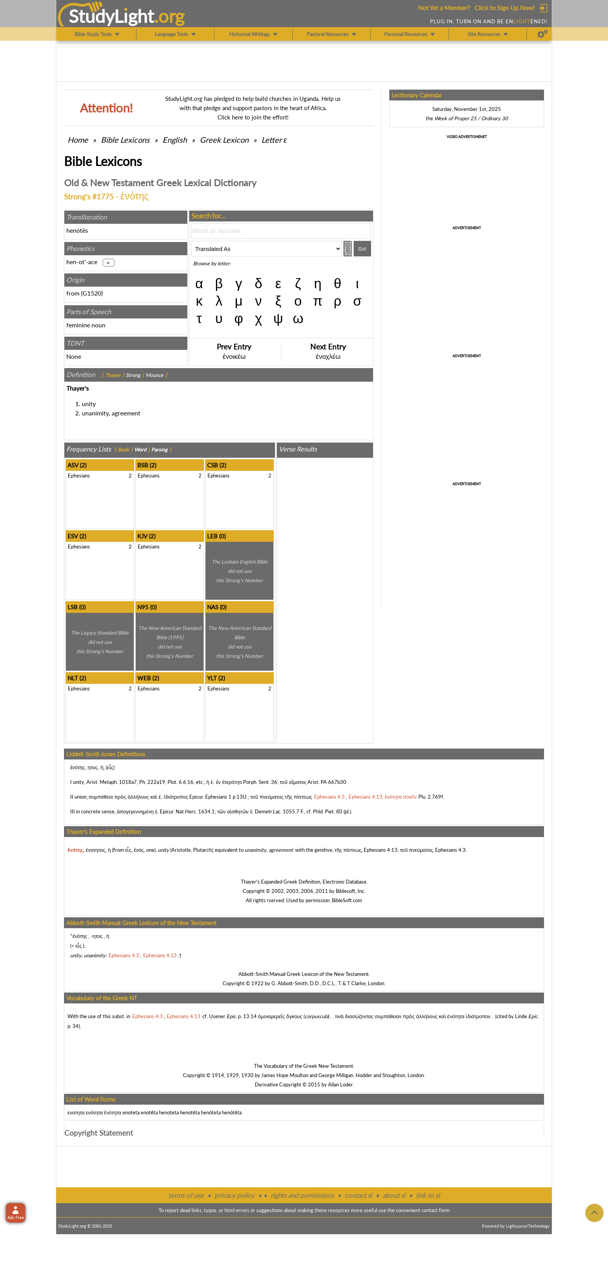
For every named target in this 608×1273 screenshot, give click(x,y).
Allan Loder (340, 1084)
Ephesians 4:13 (380, 850)
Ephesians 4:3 (450, 850)
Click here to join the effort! (253, 117)
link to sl (428, 1195)
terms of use (186, 1195)
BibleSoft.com (347, 900)
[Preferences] (542, 34)
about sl (394, 1195)
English (174, 139)
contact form (435, 1210)
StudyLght (111, 16)
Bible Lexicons (125, 139)
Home (77, 139)
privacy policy (234, 1195)
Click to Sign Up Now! (505, 7)
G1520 (92, 293)
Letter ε (274, 139)
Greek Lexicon (224, 139)
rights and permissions (302, 1195)
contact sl (358, 1195)
